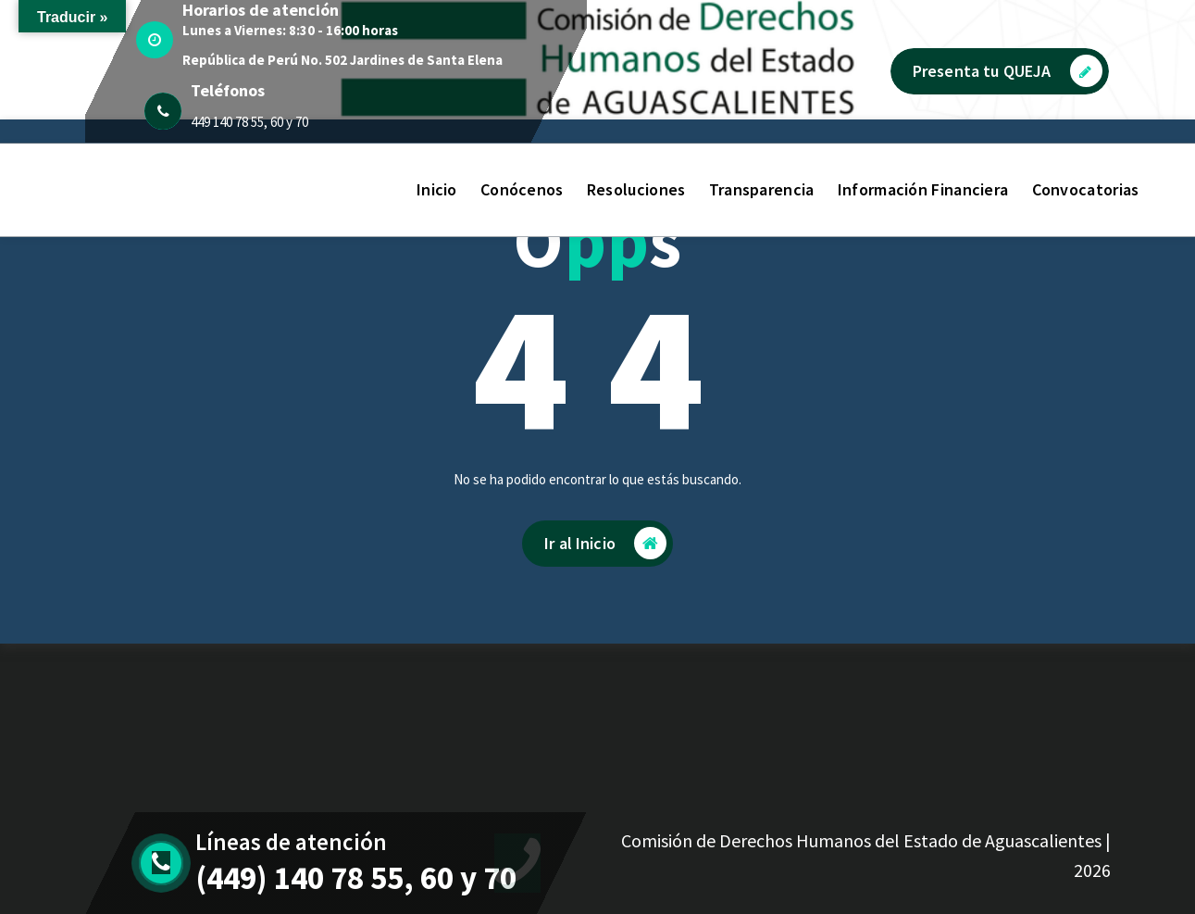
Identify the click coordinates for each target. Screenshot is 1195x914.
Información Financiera (923, 189)
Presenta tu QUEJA (1007, 71)
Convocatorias (1085, 189)
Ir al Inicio (605, 543)
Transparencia (762, 189)
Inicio (437, 189)
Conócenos (522, 189)
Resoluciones (636, 189)
